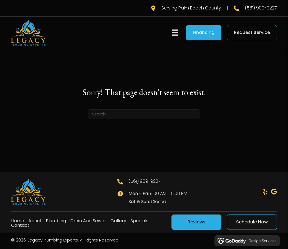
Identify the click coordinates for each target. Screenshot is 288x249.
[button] (265, 192)
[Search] (144, 114)
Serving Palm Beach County (191, 8)
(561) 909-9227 (261, 8)
